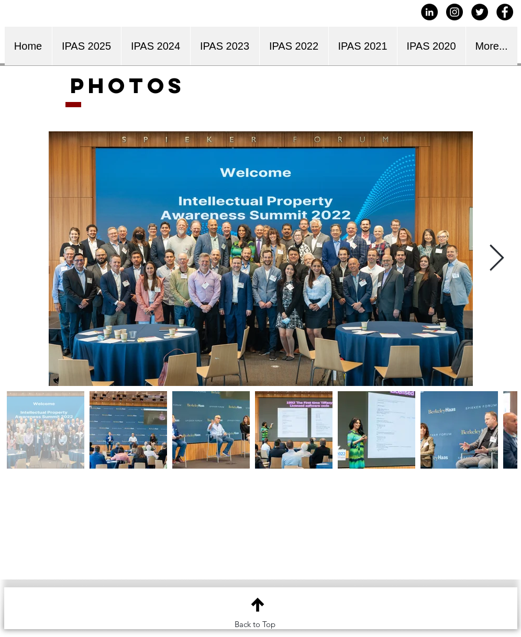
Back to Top (255, 624)
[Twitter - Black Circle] (479, 12)
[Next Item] (497, 258)
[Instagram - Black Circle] (454, 12)
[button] (155, 46)
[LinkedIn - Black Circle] (429, 12)
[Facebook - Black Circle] (504, 12)
